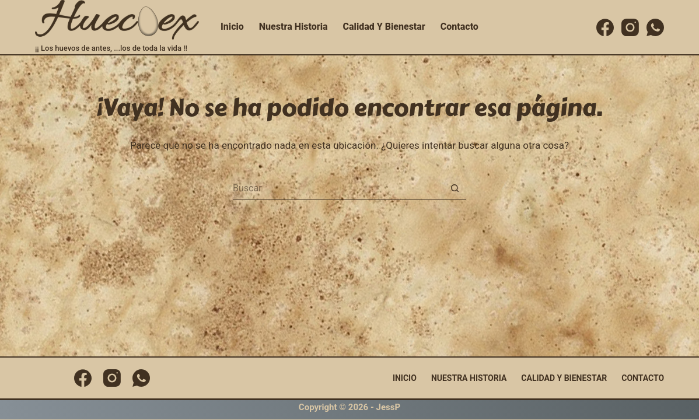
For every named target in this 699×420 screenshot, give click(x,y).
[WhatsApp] (655, 27)
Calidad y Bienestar (384, 26)
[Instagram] (630, 27)
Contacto (459, 26)
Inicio (232, 26)
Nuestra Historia (293, 26)
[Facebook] (605, 27)
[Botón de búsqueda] (454, 188)
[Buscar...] (338, 188)
